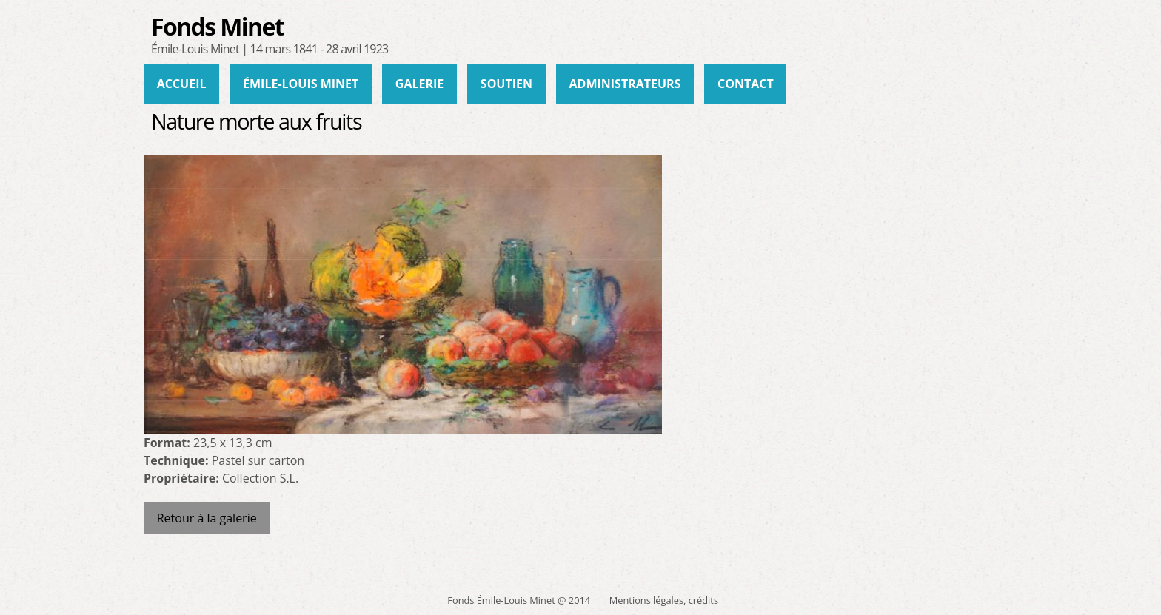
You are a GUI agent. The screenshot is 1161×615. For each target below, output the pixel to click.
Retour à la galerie (207, 518)
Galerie (419, 83)
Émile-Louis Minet (300, 83)
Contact (745, 83)
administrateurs (625, 83)
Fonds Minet (217, 26)
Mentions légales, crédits (663, 600)
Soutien (506, 83)
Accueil (182, 83)
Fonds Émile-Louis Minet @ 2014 (518, 600)
